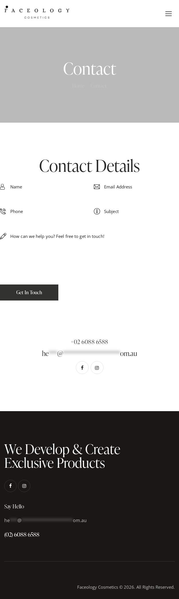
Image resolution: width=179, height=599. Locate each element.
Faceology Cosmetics (97, 587)
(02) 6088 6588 (21, 534)
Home (78, 85)
